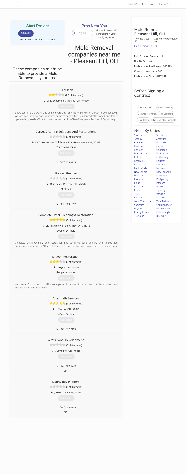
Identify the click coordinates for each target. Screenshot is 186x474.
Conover (138, 149)
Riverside (161, 215)
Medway (160, 168)
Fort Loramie (163, 208)
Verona (138, 197)
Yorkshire (139, 204)
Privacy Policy (128, 449)
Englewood (162, 153)
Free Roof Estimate (48, 457)
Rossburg (161, 186)
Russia (137, 190)
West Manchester (143, 201)
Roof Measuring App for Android (90, 461)
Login (151, 4)
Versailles (161, 197)
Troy (136, 193)
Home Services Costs (49, 446)
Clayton (160, 146)
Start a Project (135, 4)
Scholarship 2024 (130, 446)
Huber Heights (164, 212)
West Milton (162, 201)
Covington (161, 149)
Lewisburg (161, 164)
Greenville (139, 160)
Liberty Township (143, 212)
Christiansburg (164, 204)
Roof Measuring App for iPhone (90, 457)
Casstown (139, 146)
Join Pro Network (83, 446)
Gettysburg (162, 157)
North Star (161, 175)
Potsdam (139, 186)
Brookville (161, 142)
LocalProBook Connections (134, 457)
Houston (160, 160)
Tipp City (160, 190)
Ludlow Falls (140, 168)
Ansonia (138, 138)
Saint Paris (139, 135)
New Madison (141, 175)
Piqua (137, 182)
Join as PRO (165, 4)
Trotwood (139, 215)
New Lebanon (163, 171)
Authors (125, 453)
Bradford (139, 142)
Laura (137, 164)
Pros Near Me (45, 449)
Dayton (138, 208)
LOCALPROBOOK (33, 4)
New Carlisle (140, 171)
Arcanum (161, 138)
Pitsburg (160, 182)
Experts (79, 449)
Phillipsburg (162, 179)
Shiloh (159, 135)
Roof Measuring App (85, 453)
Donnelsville (140, 153)
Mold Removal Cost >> (146, 46)
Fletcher (138, 157)
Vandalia (160, 193)
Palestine (139, 179)
